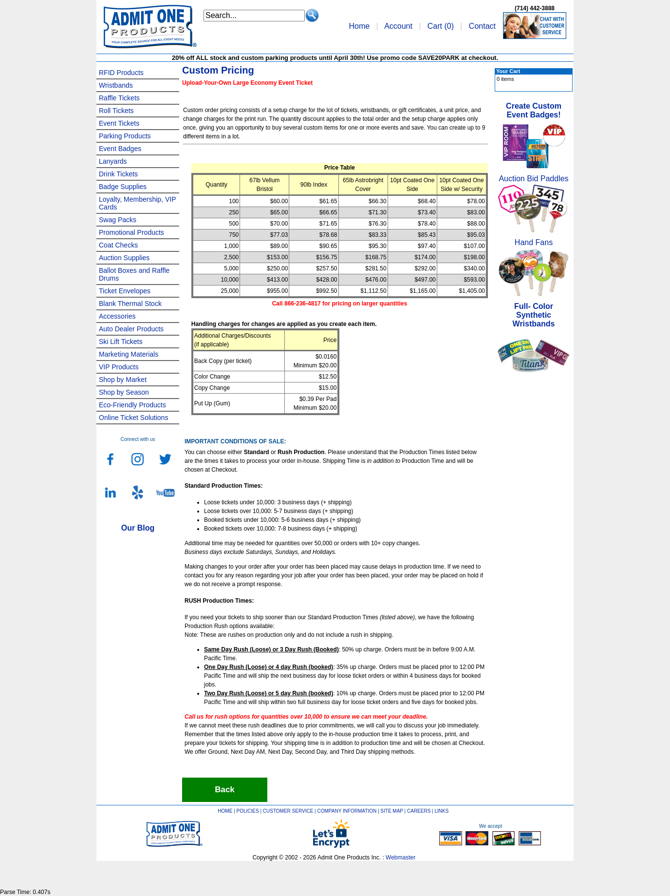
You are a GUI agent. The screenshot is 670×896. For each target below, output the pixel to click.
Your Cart (508, 71)
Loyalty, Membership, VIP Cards (137, 203)
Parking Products (125, 136)
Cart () (441, 26)
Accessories (117, 316)
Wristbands (116, 85)
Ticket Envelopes (124, 291)
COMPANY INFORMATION (347, 811)
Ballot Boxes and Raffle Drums (134, 274)
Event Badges (120, 149)
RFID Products (121, 72)
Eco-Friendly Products (132, 405)
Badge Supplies (123, 187)
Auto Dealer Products (131, 329)
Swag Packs (117, 220)
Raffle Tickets (119, 98)
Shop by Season (124, 392)
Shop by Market (123, 379)
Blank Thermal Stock (130, 303)
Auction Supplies (124, 258)
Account (398, 26)
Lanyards (113, 161)
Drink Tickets (118, 174)
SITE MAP (391, 811)
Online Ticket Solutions (133, 417)
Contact (482, 26)
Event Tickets (119, 123)
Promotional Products (131, 232)
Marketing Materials (128, 354)
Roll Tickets (116, 110)
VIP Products (118, 367)
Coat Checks (118, 245)
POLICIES (248, 811)
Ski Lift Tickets (120, 341)
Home (359, 26)
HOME (225, 811)
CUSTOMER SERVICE (288, 811)
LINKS (442, 811)
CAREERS (418, 811)
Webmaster (400, 857)
